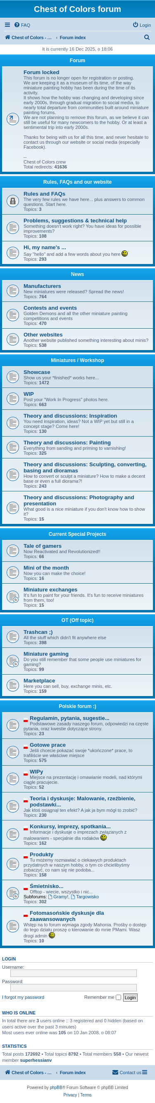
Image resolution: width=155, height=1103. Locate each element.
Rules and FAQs (44, 194)
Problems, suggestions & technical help (75, 220)
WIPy (36, 772)
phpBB (56, 1087)
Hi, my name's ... (45, 247)
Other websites (43, 335)
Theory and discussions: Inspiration (70, 416)
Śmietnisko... (46, 886)
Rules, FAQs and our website (77, 182)
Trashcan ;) (38, 632)
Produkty (41, 854)
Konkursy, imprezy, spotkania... (70, 826)
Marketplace (39, 681)
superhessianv (36, 1060)
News (77, 274)
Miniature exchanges (50, 590)
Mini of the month (46, 568)
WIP (29, 394)
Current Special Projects (77, 534)
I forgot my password (23, 997)
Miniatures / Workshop (77, 360)
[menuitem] (22, 25)
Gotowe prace (48, 745)
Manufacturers (42, 286)
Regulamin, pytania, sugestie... (70, 718)
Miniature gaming (46, 654)
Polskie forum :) (77, 706)
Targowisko (85, 896)
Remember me (102, 997)
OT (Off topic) (77, 620)
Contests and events (50, 308)
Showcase (37, 372)
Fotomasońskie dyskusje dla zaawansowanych (67, 916)
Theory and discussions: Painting (67, 442)
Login (9, 958)
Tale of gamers (43, 546)
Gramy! (58, 896)
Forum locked (41, 72)
